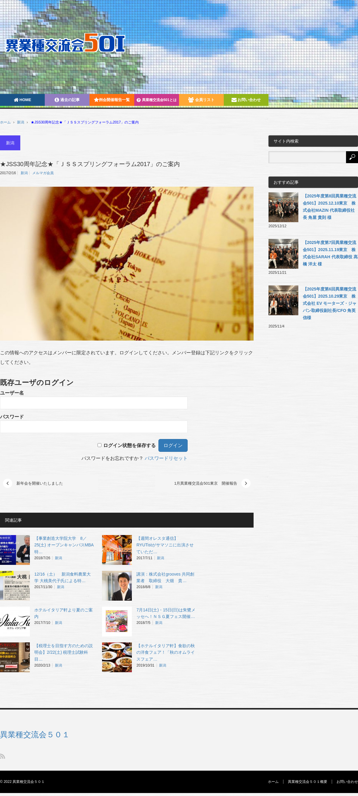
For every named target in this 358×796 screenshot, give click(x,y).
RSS (2, 756)
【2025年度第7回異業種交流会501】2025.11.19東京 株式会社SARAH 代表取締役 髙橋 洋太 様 (330, 253)
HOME (22, 100)
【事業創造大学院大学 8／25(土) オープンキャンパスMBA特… (64, 545)
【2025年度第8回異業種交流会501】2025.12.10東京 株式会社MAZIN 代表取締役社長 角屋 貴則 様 (329, 207)
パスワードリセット (166, 458)
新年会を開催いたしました (39, 483)
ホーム (273, 782)
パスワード (12, 416)
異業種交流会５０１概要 (307, 782)
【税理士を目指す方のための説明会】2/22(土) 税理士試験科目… (63, 652)
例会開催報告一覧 (112, 100)
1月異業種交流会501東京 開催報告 (205, 483)
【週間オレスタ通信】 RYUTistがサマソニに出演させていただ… (164, 545)
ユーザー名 (12, 392)
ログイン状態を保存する (129, 445)
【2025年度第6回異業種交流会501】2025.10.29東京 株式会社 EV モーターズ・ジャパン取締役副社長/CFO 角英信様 (330, 303)
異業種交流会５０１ (35, 734)
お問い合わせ (246, 100)
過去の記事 (67, 100)
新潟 (20, 122)
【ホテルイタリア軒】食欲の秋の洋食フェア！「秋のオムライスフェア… (165, 652)
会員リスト (201, 100)
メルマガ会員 (43, 173)
